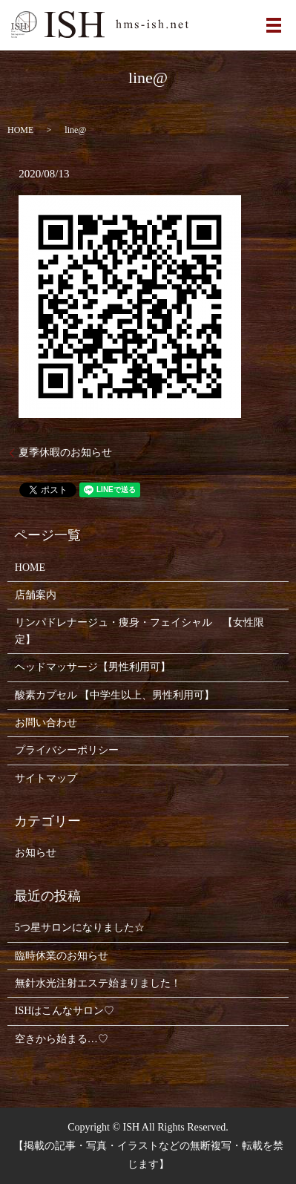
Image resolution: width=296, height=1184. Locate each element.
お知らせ (35, 852)
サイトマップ (46, 778)
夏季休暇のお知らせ (65, 452)
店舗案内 (35, 595)
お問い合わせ (46, 722)
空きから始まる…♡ (61, 1038)
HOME (20, 130)
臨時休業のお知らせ (61, 955)
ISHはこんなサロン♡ (65, 1010)
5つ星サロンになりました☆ (80, 927)
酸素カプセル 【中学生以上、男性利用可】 (115, 695)
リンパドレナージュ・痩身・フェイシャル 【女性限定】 (139, 630)
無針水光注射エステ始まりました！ (98, 983)
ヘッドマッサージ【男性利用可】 (93, 667)
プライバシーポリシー (67, 750)
